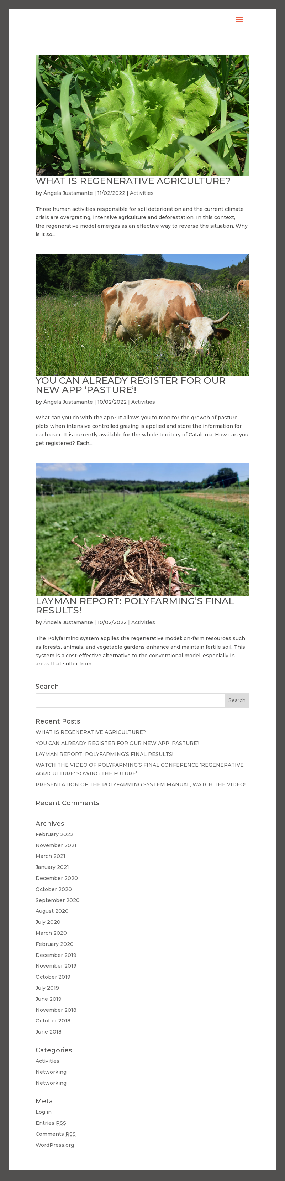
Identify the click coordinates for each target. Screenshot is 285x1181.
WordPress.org (55, 1145)
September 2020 (58, 900)
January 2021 (52, 867)
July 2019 (47, 988)
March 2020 (51, 933)
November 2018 (56, 1010)
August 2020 (52, 911)
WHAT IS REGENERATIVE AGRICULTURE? (133, 181)
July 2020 (48, 922)
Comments (56, 1134)
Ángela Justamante (68, 193)
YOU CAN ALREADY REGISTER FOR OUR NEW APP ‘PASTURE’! (131, 385)
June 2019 (49, 999)
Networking (51, 1072)
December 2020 (57, 878)
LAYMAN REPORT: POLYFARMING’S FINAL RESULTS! (135, 605)
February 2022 (54, 834)
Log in (44, 1112)
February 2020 (55, 944)
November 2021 (56, 845)
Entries (51, 1123)
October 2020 (54, 889)
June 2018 (49, 1032)
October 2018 (53, 1020)
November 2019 (56, 966)
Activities (142, 193)
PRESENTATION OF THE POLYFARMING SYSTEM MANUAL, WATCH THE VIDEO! (141, 784)
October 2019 (53, 977)
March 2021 (50, 856)
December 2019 (56, 955)
